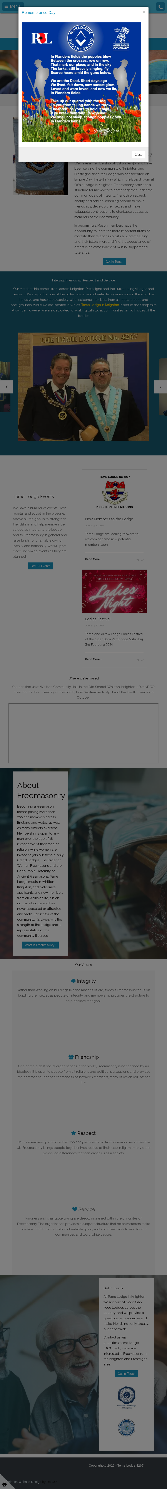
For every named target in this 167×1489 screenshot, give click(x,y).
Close (138, 154)
